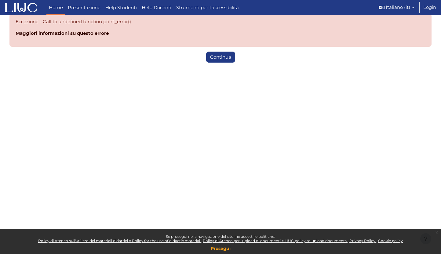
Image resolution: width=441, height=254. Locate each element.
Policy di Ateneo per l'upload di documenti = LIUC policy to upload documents (275, 240)
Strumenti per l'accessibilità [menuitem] (207, 7)
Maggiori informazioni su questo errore (62, 34)
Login (429, 7)
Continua (220, 57)
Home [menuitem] (56, 7)
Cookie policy (390, 240)
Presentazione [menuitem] (84, 7)
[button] (396, 7)
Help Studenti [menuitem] (121, 7)
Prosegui (221, 248)
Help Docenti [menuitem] (156, 7)
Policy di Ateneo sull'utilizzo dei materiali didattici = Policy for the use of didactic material (119, 240)
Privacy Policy (362, 240)
